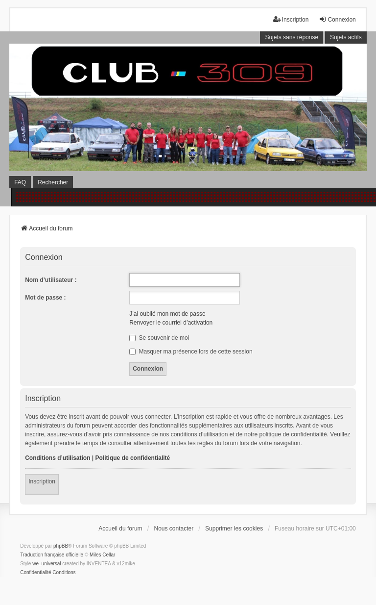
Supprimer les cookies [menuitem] (234, 528)
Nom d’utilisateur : (50, 280)
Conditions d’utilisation (57, 457)
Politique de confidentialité (132, 457)
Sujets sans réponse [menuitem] (291, 37)
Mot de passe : (45, 297)
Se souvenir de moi (159, 337)
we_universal (46, 563)
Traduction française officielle (51, 554)
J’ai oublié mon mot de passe (167, 313)
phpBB (60, 546)
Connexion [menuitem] (337, 19)
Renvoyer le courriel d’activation (170, 322)
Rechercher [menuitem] (53, 182)
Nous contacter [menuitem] (173, 528)
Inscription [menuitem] (291, 19)
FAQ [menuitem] (20, 182)
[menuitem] (35, 572)
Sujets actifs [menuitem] (346, 37)
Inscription (41, 481)
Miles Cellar (102, 554)
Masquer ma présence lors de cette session (190, 351)
